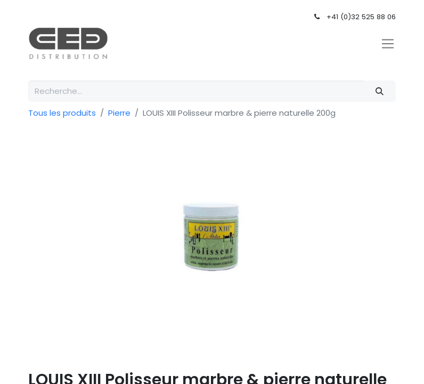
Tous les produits (62, 112)
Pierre (119, 112)
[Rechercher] (380, 91)
